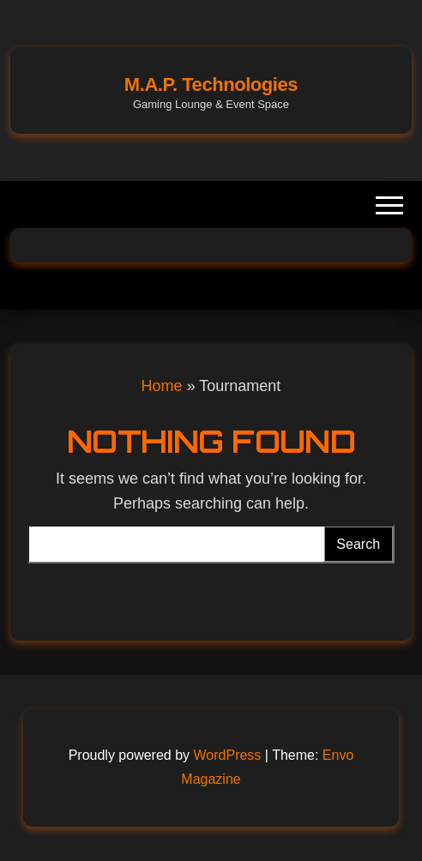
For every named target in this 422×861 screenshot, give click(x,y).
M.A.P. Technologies (211, 84)
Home (162, 385)
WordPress (228, 755)
